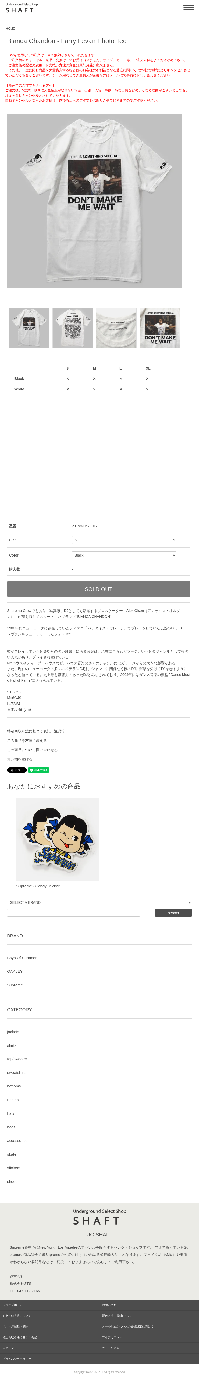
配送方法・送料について (117, 1315)
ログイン (8, 1347)
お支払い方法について (17, 1315)
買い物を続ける (19, 759)
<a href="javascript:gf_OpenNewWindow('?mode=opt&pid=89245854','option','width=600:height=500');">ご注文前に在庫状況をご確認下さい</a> (94, 428)
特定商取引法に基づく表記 (20, 1337)
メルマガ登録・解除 (15, 1326)
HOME (10, 28)
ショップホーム (13, 1304)
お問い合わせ (110, 1304)
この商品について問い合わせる (32, 750)
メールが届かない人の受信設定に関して (127, 1326)
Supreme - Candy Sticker (38, 886)
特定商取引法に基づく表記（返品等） (38, 731)
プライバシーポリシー (17, 1358)
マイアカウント (112, 1337)
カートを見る (110, 1347)
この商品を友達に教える (27, 740)
